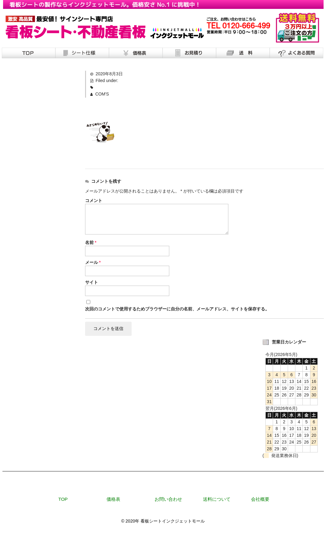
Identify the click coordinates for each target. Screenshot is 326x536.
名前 (90, 242)
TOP (63, 499)
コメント (93, 200)
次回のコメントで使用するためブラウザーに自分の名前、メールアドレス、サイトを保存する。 (177, 308)
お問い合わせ (168, 499)
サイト (91, 282)
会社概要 (260, 499)
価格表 (113, 499)
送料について (216, 499)
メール (93, 262)
